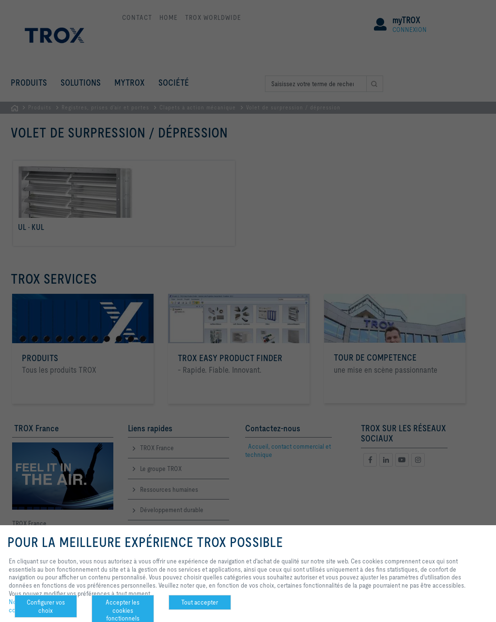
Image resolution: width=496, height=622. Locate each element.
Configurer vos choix (46, 606)
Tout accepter (199, 602)
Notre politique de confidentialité (33, 606)
